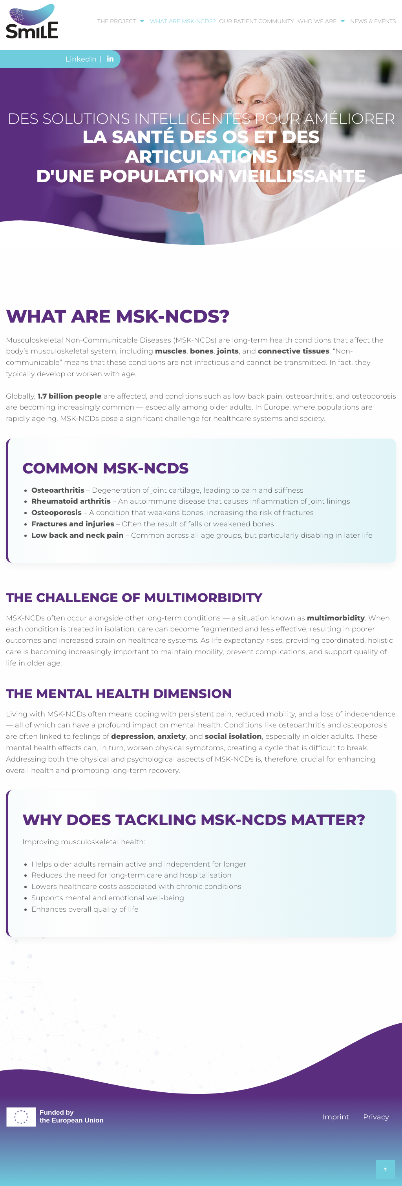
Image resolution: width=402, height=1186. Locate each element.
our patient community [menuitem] (256, 21)
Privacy (376, 1117)
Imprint (336, 1117)
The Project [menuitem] (116, 21)
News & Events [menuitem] (373, 21)
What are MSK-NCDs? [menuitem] (183, 21)
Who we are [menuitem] (317, 21)
